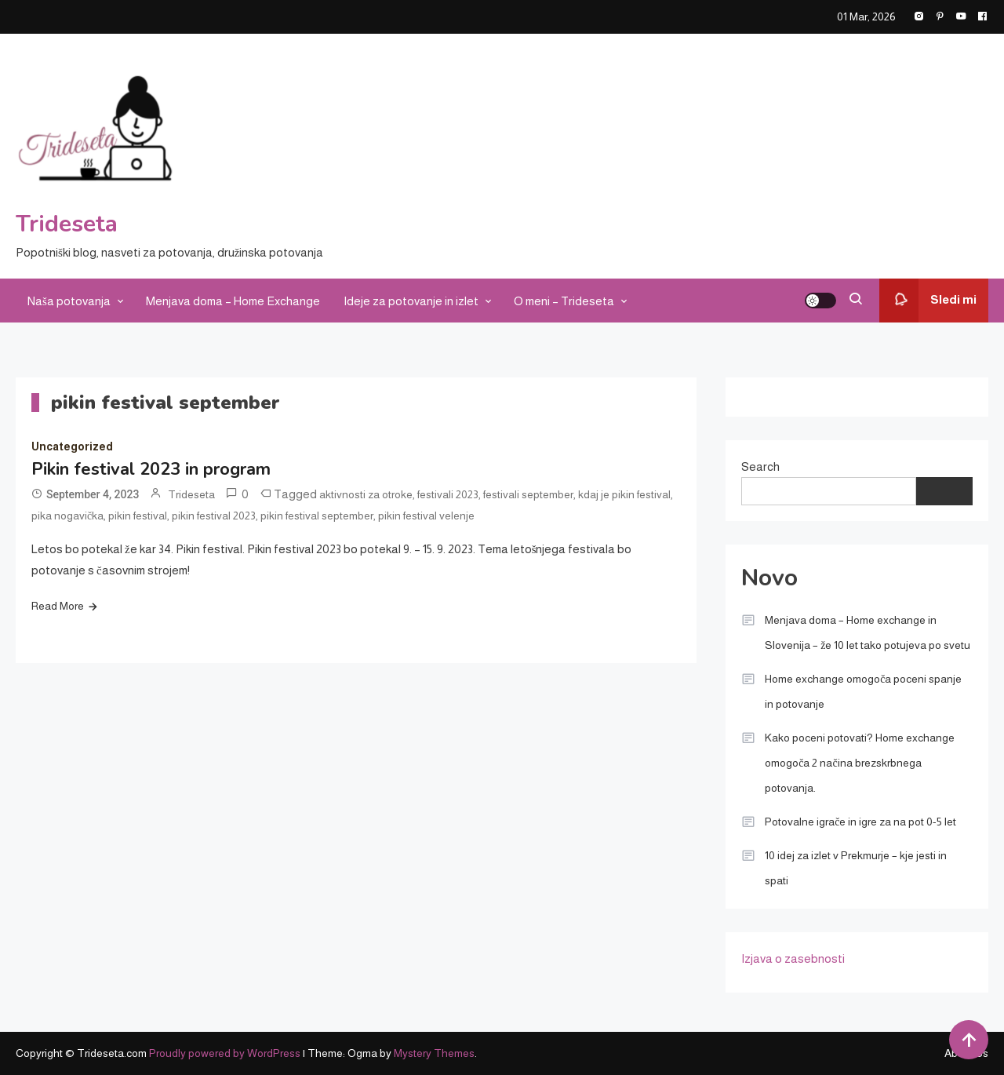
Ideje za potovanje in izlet (411, 301)
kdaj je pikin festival (624, 494)
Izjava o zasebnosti (793, 958)
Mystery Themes (434, 1053)
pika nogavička (67, 515)
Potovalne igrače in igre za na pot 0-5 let (860, 821)
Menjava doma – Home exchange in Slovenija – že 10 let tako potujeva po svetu (867, 632)
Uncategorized (72, 446)
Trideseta (67, 224)
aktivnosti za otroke (366, 494)
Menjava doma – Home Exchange (233, 301)
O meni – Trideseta (564, 301)
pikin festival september (316, 515)
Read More (57, 605)
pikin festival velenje (426, 515)
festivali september (528, 494)
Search (760, 466)
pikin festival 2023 (214, 515)
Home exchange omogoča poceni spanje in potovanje (863, 691)
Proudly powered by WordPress (226, 1053)
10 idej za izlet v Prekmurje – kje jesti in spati (856, 868)
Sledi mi (928, 300)
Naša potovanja (69, 301)
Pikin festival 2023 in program (151, 469)
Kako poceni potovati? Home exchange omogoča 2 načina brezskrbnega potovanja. (860, 762)
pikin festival (137, 515)
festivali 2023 (447, 494)
